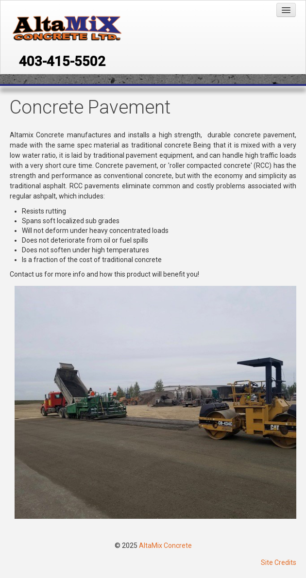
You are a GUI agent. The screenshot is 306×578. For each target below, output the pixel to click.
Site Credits (278, 562)
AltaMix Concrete (165, 545)
